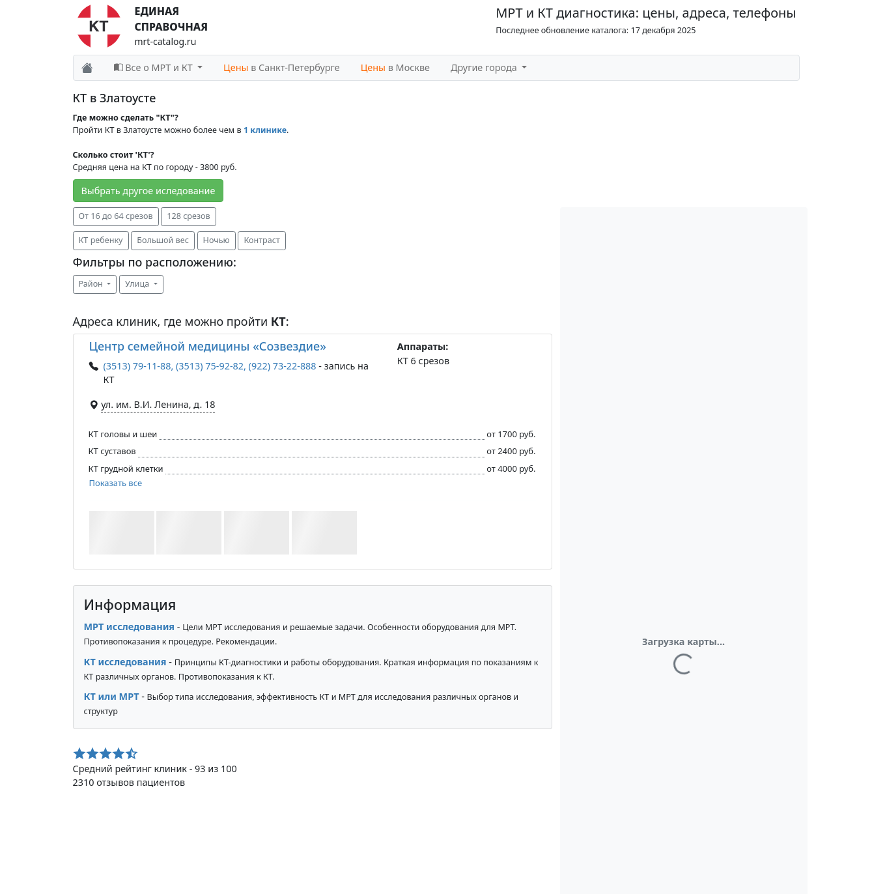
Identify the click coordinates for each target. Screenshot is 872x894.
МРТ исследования (129, 626)
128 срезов (188, 216)
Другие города (485, 67)
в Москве (395, 67)
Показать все (116, 483)
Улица (138, 283)
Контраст (261, 240)
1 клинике (265, 130)
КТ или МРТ (111, 696)
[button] (121, 533)
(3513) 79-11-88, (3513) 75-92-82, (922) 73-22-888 (210, 366)
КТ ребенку (101, 240)
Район (92, 283)
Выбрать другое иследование (148, 190)
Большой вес (163, 240)
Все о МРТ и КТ (154, 67)
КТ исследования (125, 662)
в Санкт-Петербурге (281, 67)
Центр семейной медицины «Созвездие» (207, 346)
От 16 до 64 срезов (116, 216)
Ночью (216, 240)
